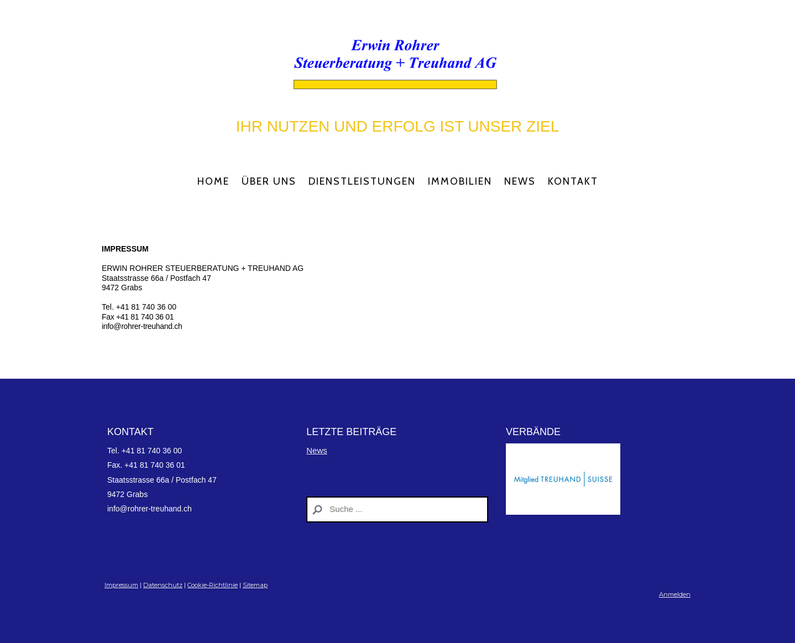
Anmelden (675, 594)
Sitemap (255, 585)
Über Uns (269, 181)
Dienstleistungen (362, 181)
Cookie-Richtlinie (212, 585)
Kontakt (573, 181)
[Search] (397, 509)
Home (213, 181)
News (520, 181)
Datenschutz (162, 585)
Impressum (121, 585)
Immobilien (460, 181)
